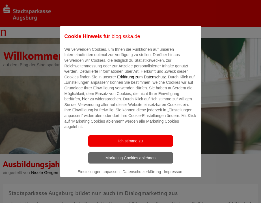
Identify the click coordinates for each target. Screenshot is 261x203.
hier (85, 103)
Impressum (173, 175)
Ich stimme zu (130, 145)
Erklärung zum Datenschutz (141, 81)
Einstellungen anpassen (98, 175)
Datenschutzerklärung (141, 175)
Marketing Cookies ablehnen (130, 162)
